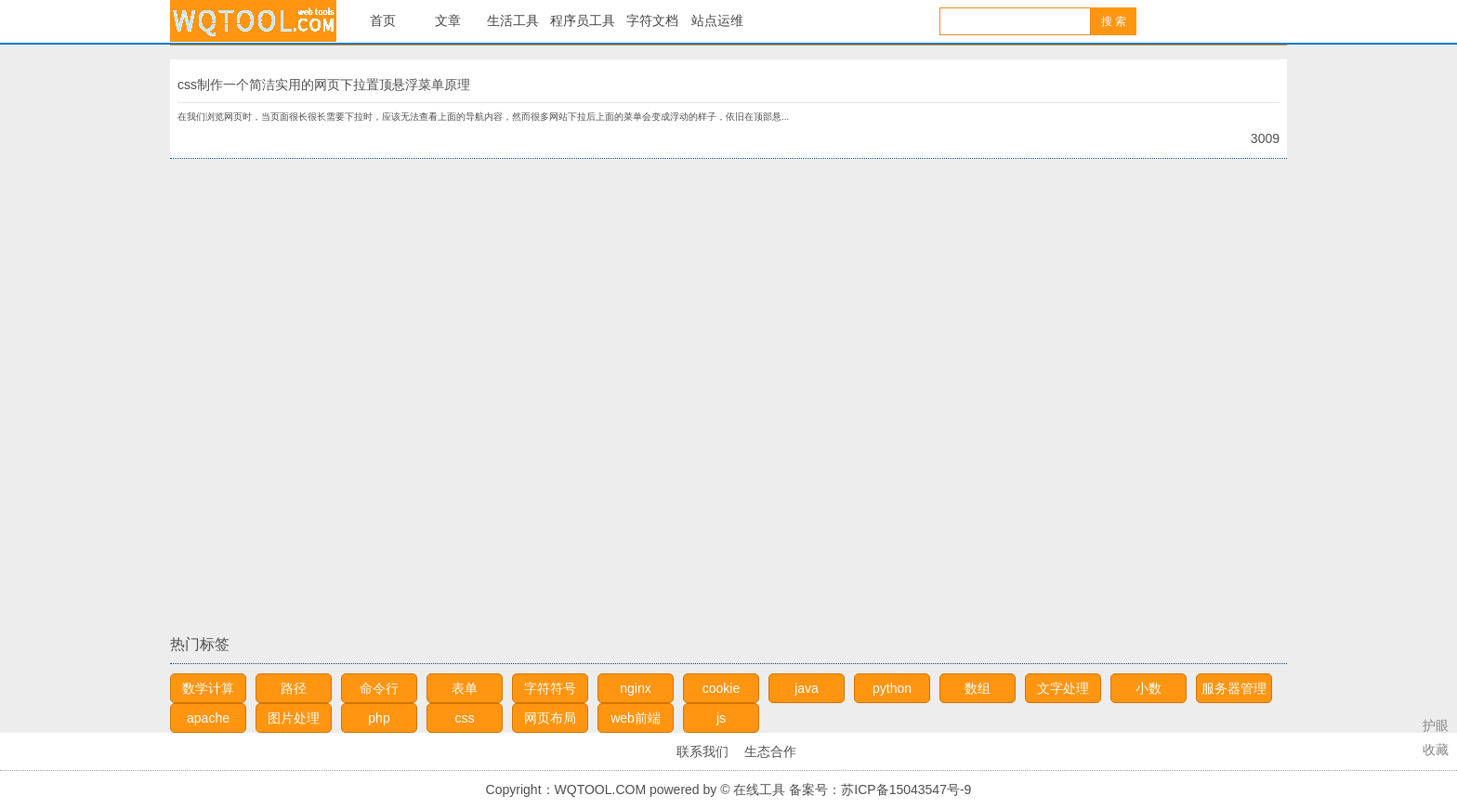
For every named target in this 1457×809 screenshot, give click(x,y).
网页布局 (550, 718)
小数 (1148, 688)
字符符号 (550, 688)
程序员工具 (582, 21)
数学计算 (208, 688)
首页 (383, 21)
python (892, 688)
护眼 (1436, 725)
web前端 (635, 718)
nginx (635, 688)
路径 (294, 688)
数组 (978, 688)
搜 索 (1113, 21)
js (721, 718)
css (465, 718)
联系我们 (702, 751)
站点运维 (717, 21)
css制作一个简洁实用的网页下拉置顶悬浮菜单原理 (323, 84)
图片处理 (294, 718)
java (806, 688)
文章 (448, 21)
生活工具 (513, 21)
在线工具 (253, 21)
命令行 (379, 688)
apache (208, 718)
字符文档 (652, 21)
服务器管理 (1234, 688)
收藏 (1436, 749)
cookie (721, 688)
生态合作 (770, 751)
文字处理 (1063, 688)
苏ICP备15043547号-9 (906, 789)
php (378, 718)
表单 (465, 688)
